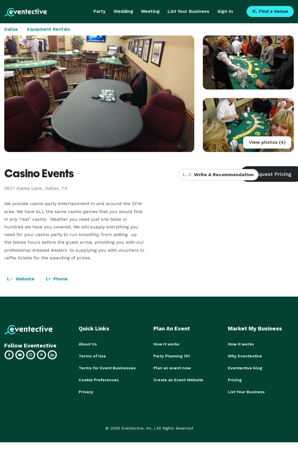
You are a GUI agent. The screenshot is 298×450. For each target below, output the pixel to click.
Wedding (123, 11)
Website (20, 279)
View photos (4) (267, 142)
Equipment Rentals (48, 29)
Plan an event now (172, 368)
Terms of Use (92, 356)
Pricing (235, 380)
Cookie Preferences (99, 380)
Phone (57, 279)
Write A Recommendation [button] (218, 174)
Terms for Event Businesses (107, 368)
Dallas (11, 29)
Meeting (150, 11)
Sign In (225, 11)
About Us (88, 344)
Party (99, 11)
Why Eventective (245, 356)
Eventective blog (245, 368)
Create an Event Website (178, 380)
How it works (166, 344)
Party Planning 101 (171, 356)
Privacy (86, 391)
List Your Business (188, 11)
